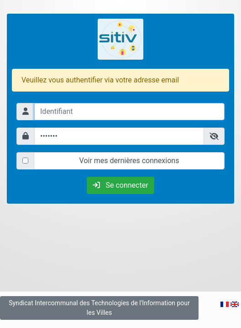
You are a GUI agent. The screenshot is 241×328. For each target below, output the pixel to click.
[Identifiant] (129, 111)
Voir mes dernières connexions (129, 160)
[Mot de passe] (119, 136)
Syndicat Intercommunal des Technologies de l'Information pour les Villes (99, 307)
